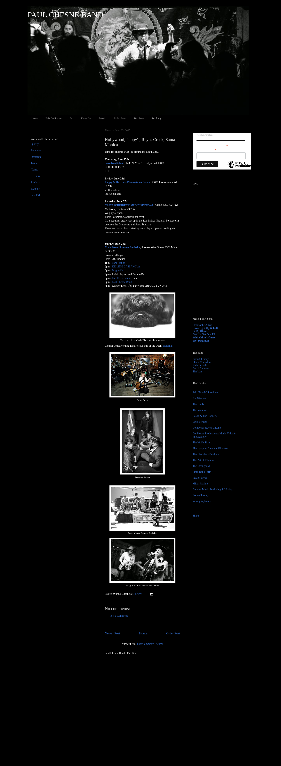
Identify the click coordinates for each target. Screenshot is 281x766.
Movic (102, 118)
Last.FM (35, 195)
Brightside (117, 270)
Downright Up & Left (205, 328)
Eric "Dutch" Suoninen (205, 392)
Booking (156, 118)
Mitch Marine (200, 483)
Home (35, 118)
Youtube (35, 188)
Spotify (35, 144)
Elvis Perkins (200, 421)
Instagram (36, 156)
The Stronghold (201, 466)
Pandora (35, 182)
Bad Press (139, 118)
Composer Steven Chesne (207, 427)
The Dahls (198, 404)
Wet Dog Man (201, 340)
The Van (197, 371)
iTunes (34, 169)
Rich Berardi (200, 365)
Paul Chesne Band (122, 282)
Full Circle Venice (122, 278)
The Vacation (200, 410)
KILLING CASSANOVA (126, 266)
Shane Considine (202, 362)
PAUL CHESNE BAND (65, 14)
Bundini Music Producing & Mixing (212, 489)
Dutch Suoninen (201, 368)
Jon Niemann (200, 398)
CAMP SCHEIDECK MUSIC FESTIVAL (129, 205)
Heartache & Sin (202, 325)
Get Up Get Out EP (204, 334)
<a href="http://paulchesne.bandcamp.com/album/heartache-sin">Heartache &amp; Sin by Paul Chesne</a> (217, 269)
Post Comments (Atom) (150, 643)
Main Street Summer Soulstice (122, 247)
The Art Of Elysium (203, 460)
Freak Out (86, 118)
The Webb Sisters (202, 442)
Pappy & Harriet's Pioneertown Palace (127, 182)
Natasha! (168, 345)
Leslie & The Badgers (205, 415)
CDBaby (35, 176)
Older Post (173, 633)
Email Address (206, 150)
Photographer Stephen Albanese (210, 448)
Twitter (34, 163)
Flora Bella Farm (202, 471)
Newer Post (112, 633)
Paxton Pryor (200, 477)
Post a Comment (119, 615)
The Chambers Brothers (206, 454)
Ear (71, 118)
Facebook (36, 150)
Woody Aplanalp (202, 501)
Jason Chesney (201, 359)
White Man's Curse (204, 337)
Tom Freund (118, 262)
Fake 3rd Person (53, 118)
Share (196, 515)
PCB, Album (200, 331)
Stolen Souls (120, 118)
